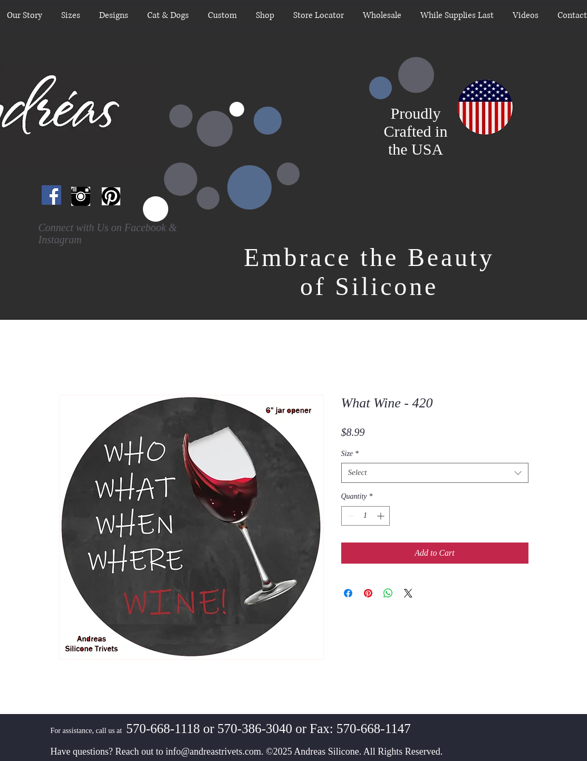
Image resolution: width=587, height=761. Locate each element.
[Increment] (381, 516)
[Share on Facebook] (348, 593)
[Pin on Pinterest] (368, 593)
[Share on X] (408, 593)
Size (350, 454)
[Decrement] (349, 516)
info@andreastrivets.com (213, 751)
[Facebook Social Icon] (51, 195)
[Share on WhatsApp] (388, 593)
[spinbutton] (365, 516)
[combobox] (434, 473)
